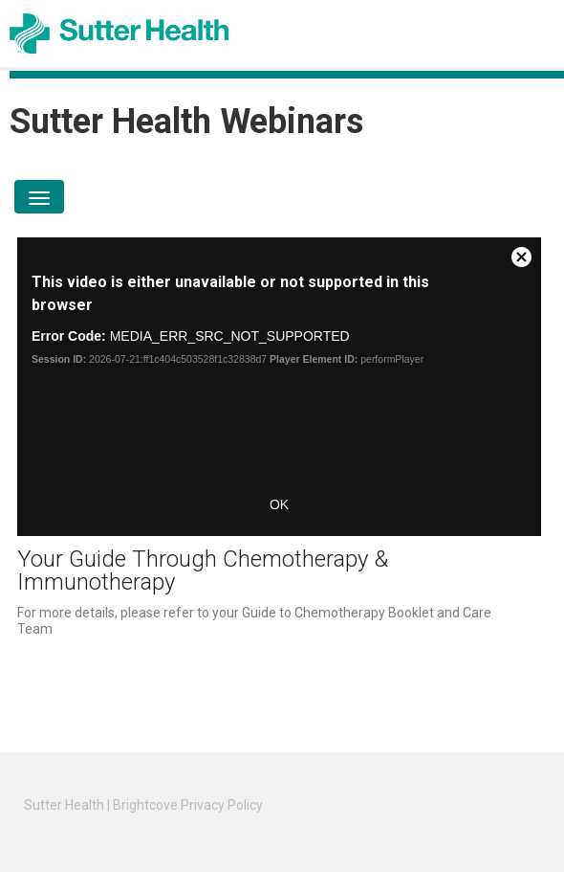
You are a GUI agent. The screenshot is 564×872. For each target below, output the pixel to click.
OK (279, 504)
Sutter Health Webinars (186, 121)
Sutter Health (64, 805)
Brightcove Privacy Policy (188, 805)
